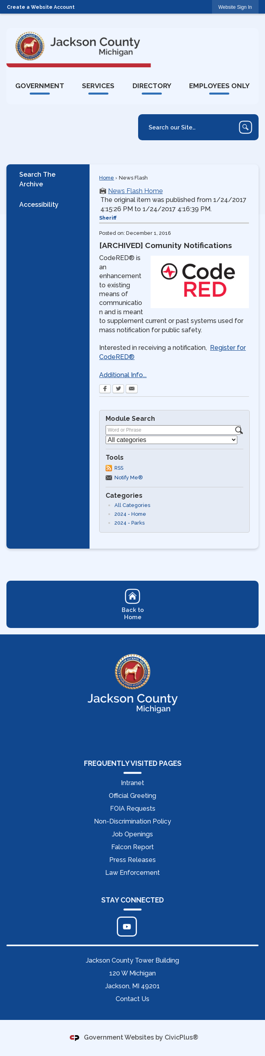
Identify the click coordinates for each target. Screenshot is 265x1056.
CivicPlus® (181, 1038)
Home (106, 178)
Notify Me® (128, 477)
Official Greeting (132, 796)
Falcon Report (132, 847)
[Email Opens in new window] (132, 389)
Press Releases (132, 860)
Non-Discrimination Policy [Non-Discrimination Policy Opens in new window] (132, 821)
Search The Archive (37, 179)
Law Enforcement (132, 872)
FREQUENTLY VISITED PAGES (132, 763)
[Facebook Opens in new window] (105, 389)
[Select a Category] (171, 440)
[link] (235, 7)
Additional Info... (123, 375)
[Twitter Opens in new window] (118, 389)
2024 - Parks (129, 523)
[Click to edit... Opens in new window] (127, 927)
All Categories (132, 505)
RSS (118, 468)
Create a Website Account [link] (41, 7)
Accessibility (39, 204)
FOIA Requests (132, 808)
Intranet (132, 783)
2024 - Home (130, 514)
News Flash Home (135, 191)
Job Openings (132, 834)
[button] (245, 127)
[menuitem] (39, 85)
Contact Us (132, 999)
